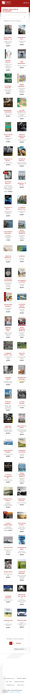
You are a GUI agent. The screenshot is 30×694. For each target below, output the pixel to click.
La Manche (22, 256)
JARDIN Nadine (8, 431)
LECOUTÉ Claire (8, 600)
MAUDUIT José (22, 116)
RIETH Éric (8, 260)
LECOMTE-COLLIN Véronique (8, 285)
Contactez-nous (10, 685)
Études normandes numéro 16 (22, 329)
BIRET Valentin (23, 529)
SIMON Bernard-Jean (8, 574)
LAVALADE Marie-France (8, 407)
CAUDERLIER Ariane (22, 42)
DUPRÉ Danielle (8, 505)
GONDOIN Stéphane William (8, 527)
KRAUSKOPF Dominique (8, 90)
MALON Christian (21, 65)
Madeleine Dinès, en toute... (8, 329)
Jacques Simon (8, 571)
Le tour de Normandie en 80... (8, 476)
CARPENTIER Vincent (8, 625)
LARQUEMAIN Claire (22, 432)
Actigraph (11, 692)
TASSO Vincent (8, 114)
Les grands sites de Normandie (22, 306)
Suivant (18, 643)
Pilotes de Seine (21, 620)
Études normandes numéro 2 (22, 475)
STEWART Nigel (8, 381)
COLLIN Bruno (8, 283)
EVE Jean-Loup (8, 549)
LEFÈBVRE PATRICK (22, 91)
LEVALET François (21, 259)
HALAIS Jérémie (22, 552)
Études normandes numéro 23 (22, 232)
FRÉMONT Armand (22, 577)
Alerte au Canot (8, 547)
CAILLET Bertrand (8, 551)
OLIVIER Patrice (22, 140)
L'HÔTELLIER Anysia (8, 186)
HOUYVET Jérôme (21, 527)
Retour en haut (20, 649)
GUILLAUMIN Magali (8, 309)
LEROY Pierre (23, 602)
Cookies (17, 692)
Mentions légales (21, 678)
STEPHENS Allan (8, 480)
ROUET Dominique (8, 503)
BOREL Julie (8, 405)
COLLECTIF (21, 551)
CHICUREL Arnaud (22, 310)
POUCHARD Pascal (22, 89)
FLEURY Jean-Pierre (8, 65)
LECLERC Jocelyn (21, 285)
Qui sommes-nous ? (9, 678)
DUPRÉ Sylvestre (8, 454)
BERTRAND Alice (21, 430)
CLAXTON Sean (8, 382)
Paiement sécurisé (19, 681)
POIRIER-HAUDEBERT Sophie (8, 237)
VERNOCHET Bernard (8, 67)
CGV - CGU (9, 681)
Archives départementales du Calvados (8, 188)
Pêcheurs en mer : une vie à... (22, 596)
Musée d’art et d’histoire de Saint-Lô (8, 42)
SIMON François (22, 164)
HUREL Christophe (20, 623)
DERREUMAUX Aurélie (22, 114)
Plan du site (20, 685)
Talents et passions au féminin (21, 136)
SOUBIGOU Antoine (21, 600)
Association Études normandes (22, 237)
